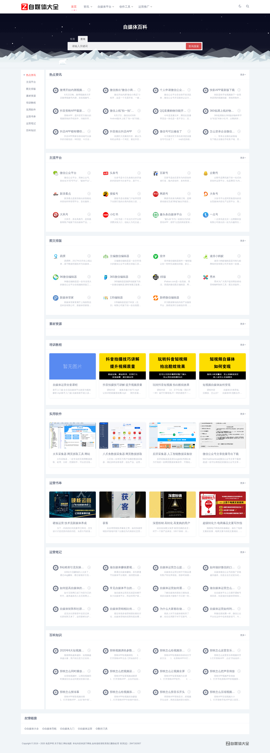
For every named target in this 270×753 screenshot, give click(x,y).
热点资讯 (31, 75)
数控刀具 (103, 729)
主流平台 (31, 82)
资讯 (86, 6)
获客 (105, 523)
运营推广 (144, 6)
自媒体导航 (50, 729)
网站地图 (67, 744)
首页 (74, 6)
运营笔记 (31, 124)
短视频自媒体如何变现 (216, 385)
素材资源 (31, 96)
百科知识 (31, 131)
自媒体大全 (33, 729)
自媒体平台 (105, 6)
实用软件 (31, 110)
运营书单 (31, 117)
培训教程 (31, 103)
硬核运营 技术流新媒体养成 (70, 523)
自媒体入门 (68, 729)
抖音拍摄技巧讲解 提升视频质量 (122, 385)
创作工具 (125, 6)
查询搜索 (194, 46)
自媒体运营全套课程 (65, 385)
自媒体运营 (86, 729)
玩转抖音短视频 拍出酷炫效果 (171, 385)
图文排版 (31, 89)
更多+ (243, 75)
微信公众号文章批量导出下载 (221, 454)
